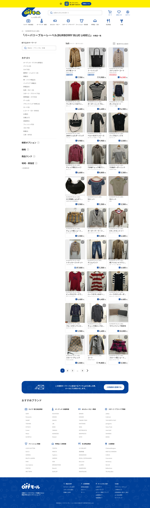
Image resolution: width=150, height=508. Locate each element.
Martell (108, 465)
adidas (107, 414)
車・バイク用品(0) (29, 80)
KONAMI (81, 417)
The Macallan (109, 471)
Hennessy (108, 461)
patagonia (109, 424)
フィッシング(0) (28, 124)
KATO (80, 437)
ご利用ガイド (118, 490)
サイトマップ (118, 498)
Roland (54, 437)
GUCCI (27, 451)
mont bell (108, 430)
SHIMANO (108, 434)
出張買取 (99, 495)
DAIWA (107, 437)
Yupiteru (54, 455)
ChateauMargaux (111, 448)
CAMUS (108, 455)
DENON (54, 417)
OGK (53, 461)
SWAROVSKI (82, 468)
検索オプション (31, 142)
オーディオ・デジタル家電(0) (33, 63)
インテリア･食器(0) (29, 83)
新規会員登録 (84, 487)
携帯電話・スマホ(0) (30, 97)
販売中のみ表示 (120, 43)
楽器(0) (25, 76)
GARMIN (54, 458)
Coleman (108, 417)
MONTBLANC (83, 471)
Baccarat (81, 461)
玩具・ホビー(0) (28, 90)
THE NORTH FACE (111, 420)
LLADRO (81, 465)
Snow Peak (109, 427)
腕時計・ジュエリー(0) (30, 73)
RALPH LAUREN (30, 458)
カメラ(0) (26, 69)
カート (83, 492)
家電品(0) (26, 87)
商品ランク (28, 156)
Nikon (27, 434)
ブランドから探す (68, 490)
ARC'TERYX (29, 471)
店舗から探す (67, 492)
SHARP (28, 420)
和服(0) (25, 131)
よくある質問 (118, 495)
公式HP (98, 487)
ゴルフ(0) (26, 128)
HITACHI (28, 427)
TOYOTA (54, 448)
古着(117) (26, 118)
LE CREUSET (82, 448)
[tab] (28, 22)
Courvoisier (109, 458)
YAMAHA (54, 430)
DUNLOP (55, 471)
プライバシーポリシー (121, 487)
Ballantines (109, 468)
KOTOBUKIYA (83, 430)
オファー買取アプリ (102, 492)
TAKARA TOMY (83, 420)
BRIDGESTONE (56, 465)
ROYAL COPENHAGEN (85, 458)
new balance (29, 465)
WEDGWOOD (82, 455)
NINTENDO (82, 424)
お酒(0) (25, 114)
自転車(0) (26, 121)
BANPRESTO (82, 434)
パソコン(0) (27, 66)
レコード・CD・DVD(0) (31, 111)
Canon (27, 430)
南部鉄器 (81, 451)
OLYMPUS (28, 437)
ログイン (83, 490)
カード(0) (26, 107)
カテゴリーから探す (69, 487)
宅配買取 (99, 498)
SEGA (80, 427)
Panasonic (29, 417)
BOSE (54, 427)
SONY (27, 414)
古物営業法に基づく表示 (121, 492)
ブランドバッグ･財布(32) (31, 104)
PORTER (28, 468)
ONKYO (54, 420)
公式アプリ (99, 490)
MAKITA (54, 451)
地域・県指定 (30, 163)
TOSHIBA (28, 424)
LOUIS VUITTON (30, 448)
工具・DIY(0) (27, 135)
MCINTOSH (55, 414)
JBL (53, 424)
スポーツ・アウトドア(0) (31, 93)
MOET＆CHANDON (111, 451)
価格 (25, 149)
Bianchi (54, 468)
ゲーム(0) (26, 100)
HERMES (28, 455)
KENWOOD (55, 434)
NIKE (27, 461)
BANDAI (81, 414)
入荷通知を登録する (114, 387)
